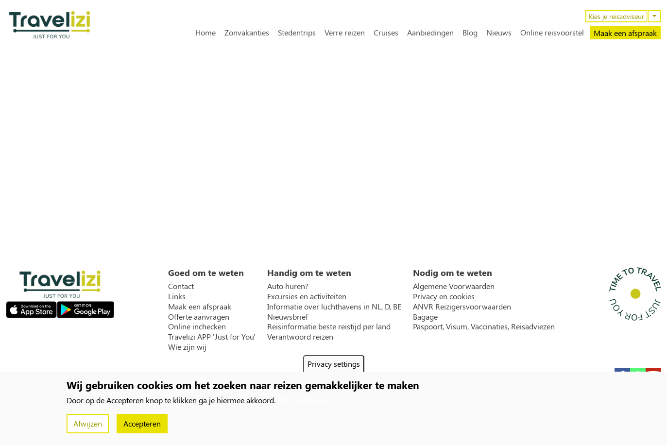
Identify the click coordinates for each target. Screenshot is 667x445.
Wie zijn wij (187, 347)
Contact (181, 286)
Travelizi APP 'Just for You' (212, 337)
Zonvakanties (246, 32)
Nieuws (499, 32)
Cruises (386, 32)
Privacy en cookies (444, 296)
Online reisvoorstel (552, 32)
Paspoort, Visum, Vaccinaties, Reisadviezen (484, 326)
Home (205, 32)
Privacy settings (334, 364)
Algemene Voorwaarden (454, 286)
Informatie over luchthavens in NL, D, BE (334, 306)
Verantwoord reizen (300, 337)
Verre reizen (345, 32)
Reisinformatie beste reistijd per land (329, 326)
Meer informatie (304, 400)
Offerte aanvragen (198, 317)
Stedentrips (297, 32)
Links (177, 296)
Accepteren (142, 423)
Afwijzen (87, 423)
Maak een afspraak (625, 33)
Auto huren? (287, 286)
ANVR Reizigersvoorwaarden (462, 306)
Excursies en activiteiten (306, 296)
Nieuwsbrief (287, 317)
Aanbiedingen (430, 32)
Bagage (425, 317)
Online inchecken (197, 326)
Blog (470, 32)
